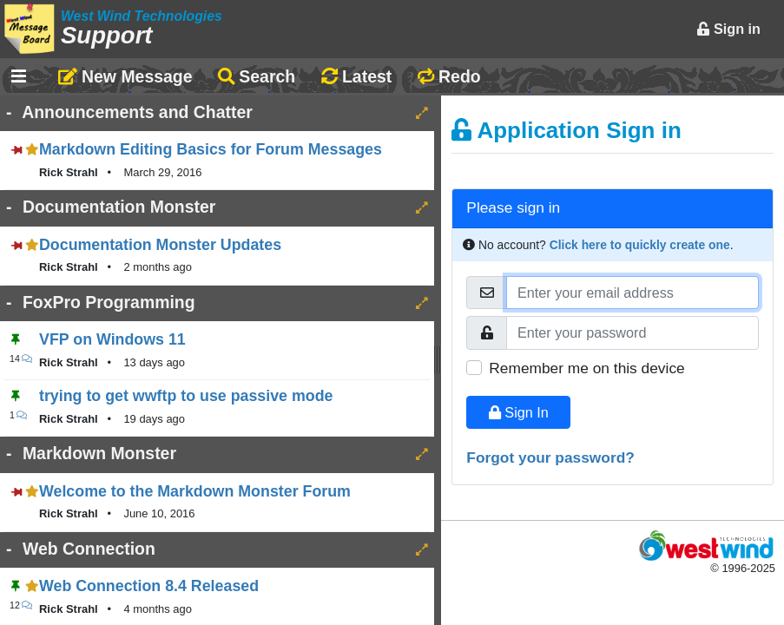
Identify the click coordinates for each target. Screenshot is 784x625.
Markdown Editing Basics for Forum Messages (210, 149)
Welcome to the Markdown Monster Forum (195, 491)
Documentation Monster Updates (160, 244)
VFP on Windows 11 (112, 339)
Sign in (728, 28)
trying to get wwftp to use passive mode (186, 396)
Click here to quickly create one (640, 245)
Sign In (519, 412)
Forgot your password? (550, 457)
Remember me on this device (586, 368)
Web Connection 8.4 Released (149, 586)
